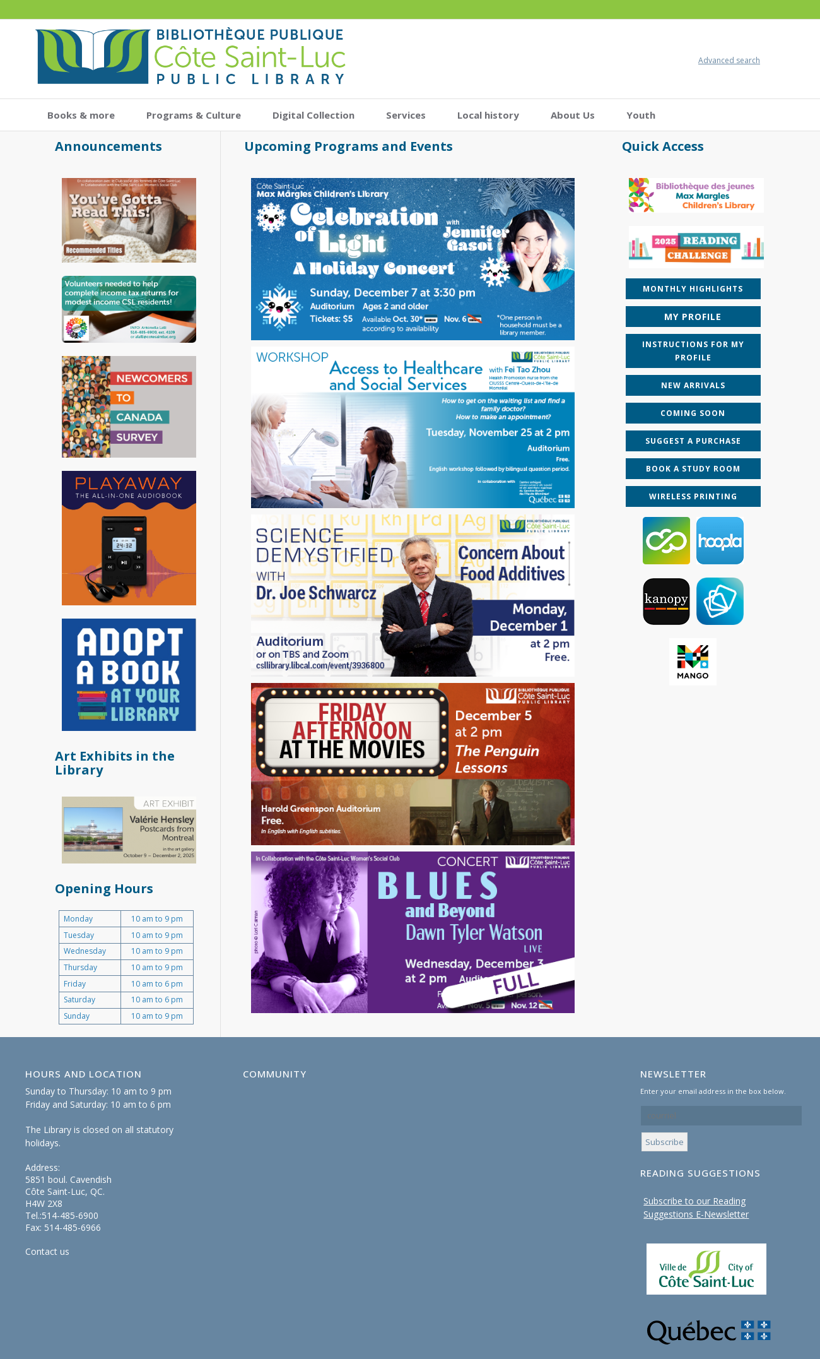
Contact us (47, 1251)
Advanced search (729, 60)
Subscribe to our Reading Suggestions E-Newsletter (696, 1207)
